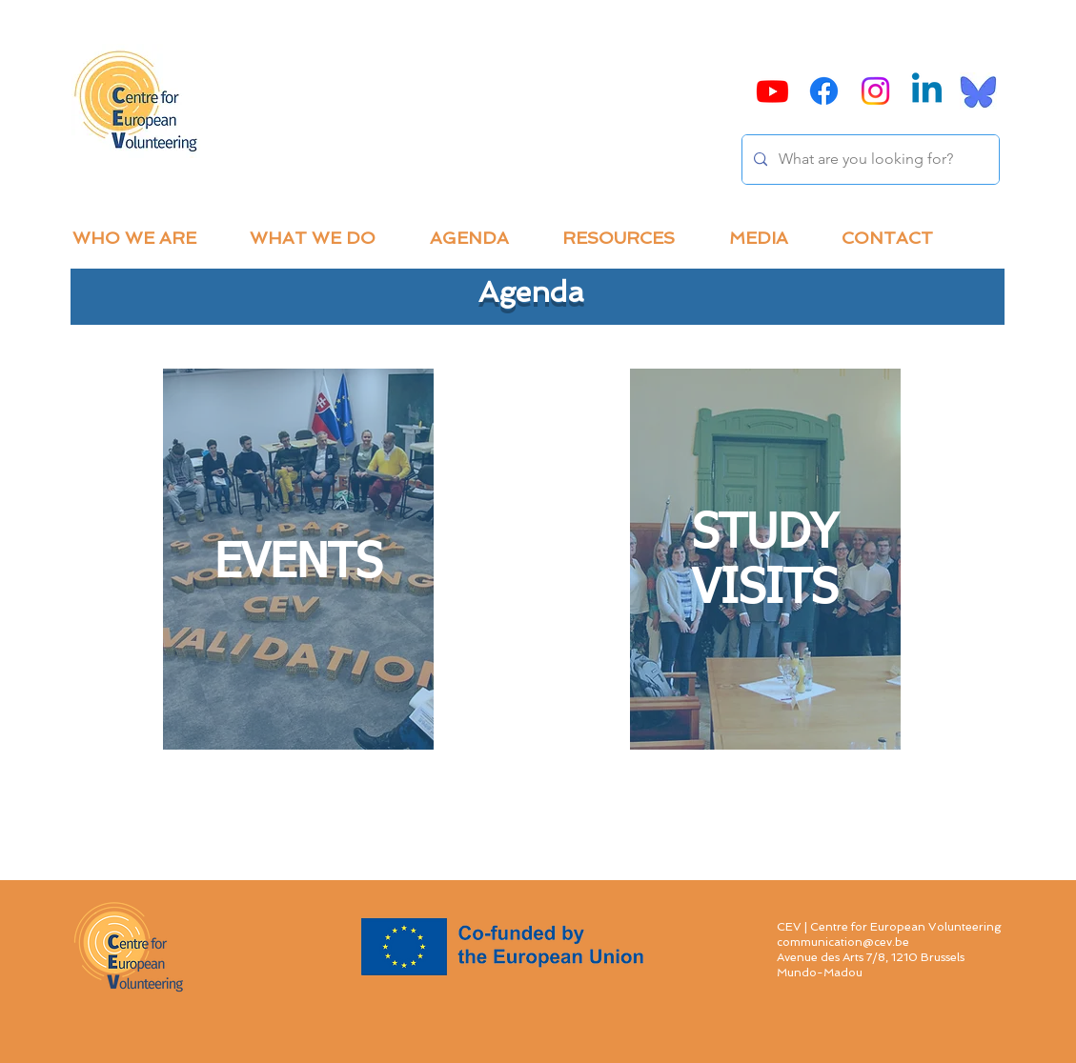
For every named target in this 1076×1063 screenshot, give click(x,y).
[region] (298, 559)
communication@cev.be (843, 942)
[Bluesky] (978, 91)
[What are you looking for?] (869, 159)
